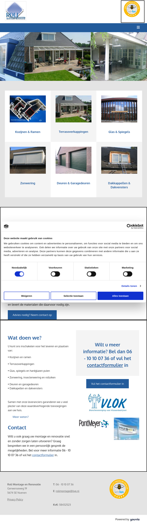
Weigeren (26, 295)
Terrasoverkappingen (73, 131)
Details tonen (129, 286)
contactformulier (43, 455)
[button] (32, 314)
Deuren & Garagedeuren (73, 183)
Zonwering (27, 183)
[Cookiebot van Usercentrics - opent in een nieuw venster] (129, 226)
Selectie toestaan (73, 295)
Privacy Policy (15, 499)
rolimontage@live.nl (67, 491)
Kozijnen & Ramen (27, 132)
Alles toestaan (120, 295)
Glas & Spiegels (119, 132)
